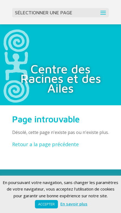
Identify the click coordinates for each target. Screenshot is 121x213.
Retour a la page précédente (45, 144)
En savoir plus (73, 204)
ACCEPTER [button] (46, 204)
